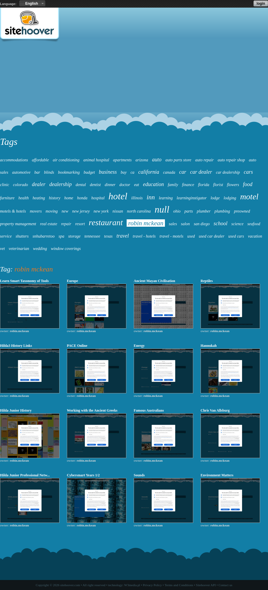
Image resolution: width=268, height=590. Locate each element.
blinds (49, 172)
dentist (95, 185)
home (68, 198)
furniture (7, 198)
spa (61, 236)
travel (123, 236)
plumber (204, 211)
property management (18, 224)
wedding (40, 248)
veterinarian (19, 248)
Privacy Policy (152, 585)
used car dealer (211, 236)
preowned (242, 211)
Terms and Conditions (179, 585)
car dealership (228, 172)
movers (36, 211)
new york (101, 211)
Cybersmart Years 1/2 (83, 475)
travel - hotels (144, 236)
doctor (124, 185)
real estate (48, 224)
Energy (139, 346)
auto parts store (178, 160)
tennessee (92, 236)
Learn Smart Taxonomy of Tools (24, 281)
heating (39, 198)
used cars (236, 236)
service (6, 236)
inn (151, 197)
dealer (38, 184)
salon (185, 224)
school (220, 223)
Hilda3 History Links (16, 346)
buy (124, 172)
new (65, 211)
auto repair (204, 160)
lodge (215, 198)
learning (166, 198)
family (173, 185)
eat (136, 185)
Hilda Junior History (16, 410)
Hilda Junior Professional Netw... (25, 475)
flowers (233, 185)
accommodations (14, 160)
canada (169, 172)
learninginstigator (192, 198)
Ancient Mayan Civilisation (154, 281)
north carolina (139, 211)
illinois (137, 198)
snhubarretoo (44, 236)
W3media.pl (132, 585)
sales (173, 224)
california (148, 172)
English (31, 3)
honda (82, 198)
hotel (117, 196)
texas (108, 236)
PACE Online (77, 346)
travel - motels (171, 236)
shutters (22, 236)
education (153, 184)
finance (188, 185)
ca (132, 172)
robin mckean (145, 223)
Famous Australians (149, 410)
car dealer (201, 172)
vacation (255, 236)
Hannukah (209, 346)
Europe (72, 281)
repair (66, 224)
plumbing (222, 211)
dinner (110, 185)
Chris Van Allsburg (215, 410)
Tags (8, 141)
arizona (141, 160)
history (54, 198)
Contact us (225, 585)
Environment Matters (217, 475)
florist (218, 185)
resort (80, 224)
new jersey (81, 211)
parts (188, 211)
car (182, 172)
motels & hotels (13, 211)
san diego (202, 224)
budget (89, 172)
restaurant (106, 222)
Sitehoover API (206, 585)
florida (203, 185)
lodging (230, 198)
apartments (122, 160)
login (261, 3)
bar (37, 172)
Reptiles (207, 281)
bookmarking (69, 172)
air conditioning (66, 160)
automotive (21, 172)
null (162, 209)
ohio (177, 211)
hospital (98, 198)
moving (52, 211)
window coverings (66, 248)
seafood (253, 224)
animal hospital (96, 160)
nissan (118, 211)
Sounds (139, 475)
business (108, 172)
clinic (4, 185)
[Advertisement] (134, 90)
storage (74, 236)
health (24, 198)
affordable (40, 160)
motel (249, 196)
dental (81, 185)
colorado (20, 185)
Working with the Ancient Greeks (92, 410)
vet (2, 248)
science (237, 224)
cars (248, 172)
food (247, 184)
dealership (60, 184)
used (191, 236)
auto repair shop (231, 160)
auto (156, 160)
